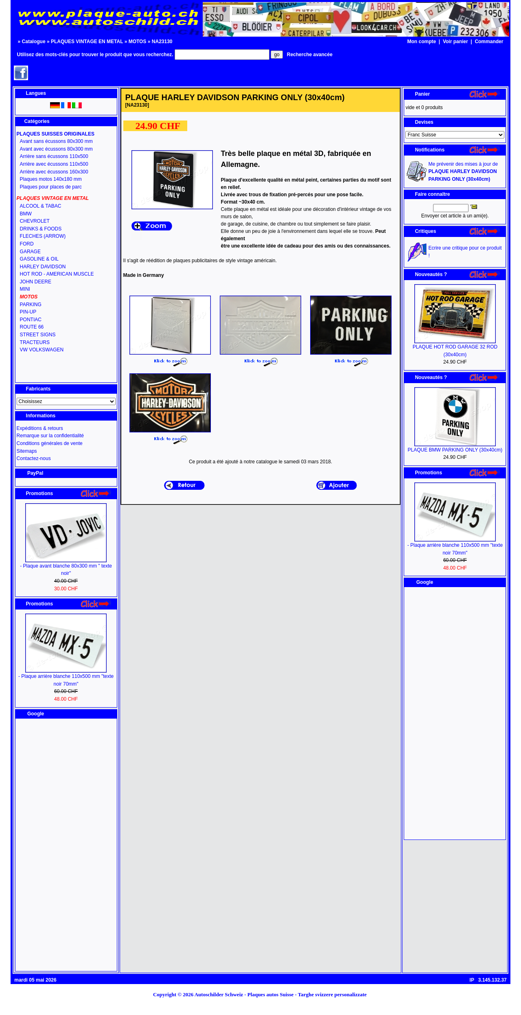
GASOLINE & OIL (39, 259)
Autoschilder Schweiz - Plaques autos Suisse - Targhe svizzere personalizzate (283, 994)
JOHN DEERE (35, 282)
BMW (26, 214)
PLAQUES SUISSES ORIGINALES (55, 134)
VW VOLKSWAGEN (42, 350)
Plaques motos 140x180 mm (51, 179)
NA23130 (162, 41)
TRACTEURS (35, 342)
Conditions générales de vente (50, 443)
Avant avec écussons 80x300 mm (56, 149)
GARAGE (30, 251)
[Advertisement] (66, 845)
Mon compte (421, 41)
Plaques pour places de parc (51, 187)
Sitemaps (27, 451)
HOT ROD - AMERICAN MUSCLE (57, 274)
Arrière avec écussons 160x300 (54, 172)
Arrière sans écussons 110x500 (54, 156)
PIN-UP (28, 312)
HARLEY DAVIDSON (43, 267)
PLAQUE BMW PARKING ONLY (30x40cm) (455, 450)
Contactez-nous (34, 458)
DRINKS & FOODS (41, 229)
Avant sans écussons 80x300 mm (56, 141)
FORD (27, 244)
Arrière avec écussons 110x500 (54, 164)
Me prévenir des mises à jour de (463, 171)
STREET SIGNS (38, 335)
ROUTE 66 (32, 327)
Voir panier (455, 41)
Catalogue (34, 41)
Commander (489, 41)
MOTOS (138, 41)
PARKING (31, 304)
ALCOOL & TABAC (40, 206)
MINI (25, 289)
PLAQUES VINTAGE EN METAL (87, 41)
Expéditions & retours (40, 428)
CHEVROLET (35, 221)
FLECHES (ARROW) (43, 236)
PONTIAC (31, 319)
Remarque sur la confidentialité (50, 435)
